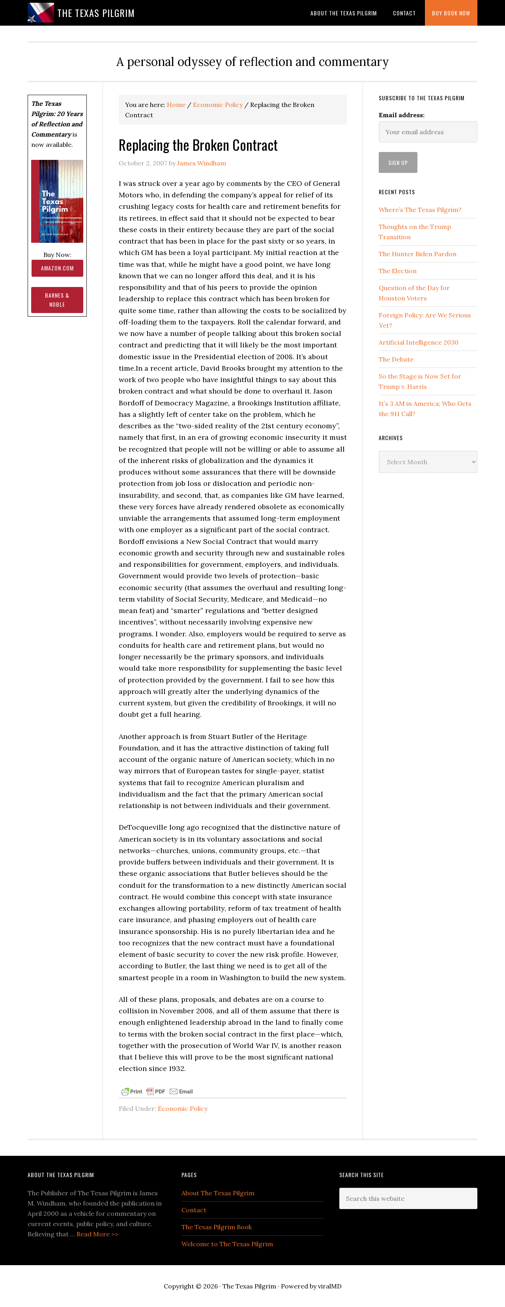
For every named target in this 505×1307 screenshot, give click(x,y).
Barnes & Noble (57, 299)
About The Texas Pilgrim (217, 1193)
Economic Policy (183, 1108)
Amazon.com (57, 268)
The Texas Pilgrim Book (216, 1227)
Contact (193, 1210)
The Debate (396, 359)
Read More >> (97, 1234)
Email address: (402, 115)
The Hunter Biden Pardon (417, 254)
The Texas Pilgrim (96, 13)
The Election (398, 271)
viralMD (330, 1286)
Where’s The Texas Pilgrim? (420, 210)
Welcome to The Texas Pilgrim (227, 1244)
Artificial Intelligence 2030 (418, 342)
